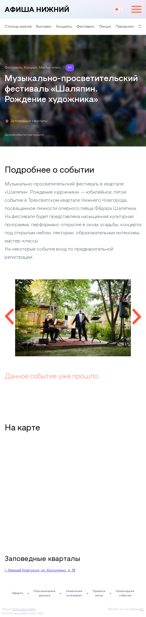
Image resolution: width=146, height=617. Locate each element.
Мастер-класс (50, 67)
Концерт (30, 67)
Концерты (64, 26)
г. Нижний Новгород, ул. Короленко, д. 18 (40, 570)
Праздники (125, 26)
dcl (142, 609)
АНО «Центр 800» (24, 609)
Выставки (43, 26)
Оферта (17, 593)
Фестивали (85, 26)
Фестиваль (13, 67)
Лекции (105, 26)
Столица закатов (18, 26)
